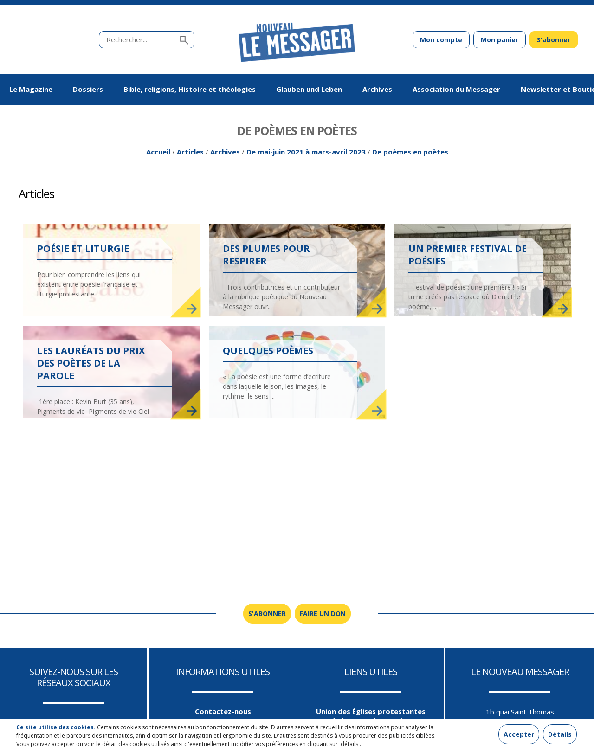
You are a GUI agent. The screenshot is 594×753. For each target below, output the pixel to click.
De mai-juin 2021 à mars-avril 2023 (306, 153)
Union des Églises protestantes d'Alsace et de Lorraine (371, 717)
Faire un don (323, 615)
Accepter (519, 734)
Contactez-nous (223, 713)
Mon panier (499, 39)
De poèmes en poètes (410, 153)
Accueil (158, 153)
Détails (560, 734)
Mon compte (441, 39)
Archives (225, 153)
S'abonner (553, 39)
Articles (190, 153)
